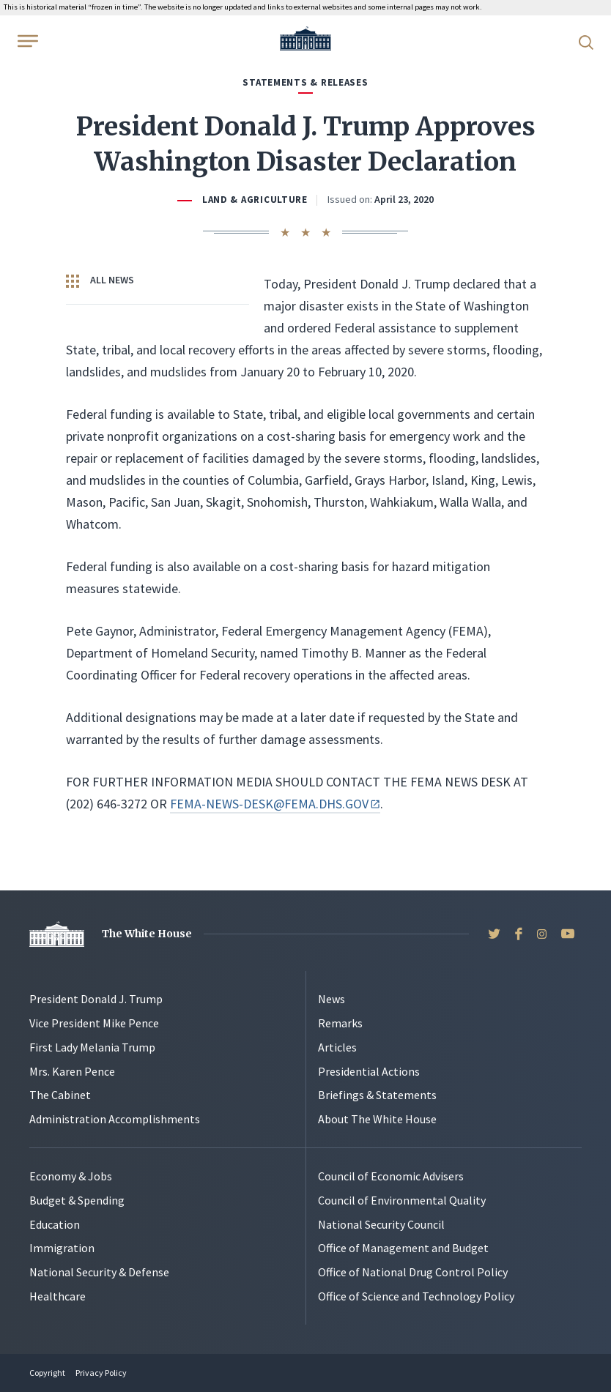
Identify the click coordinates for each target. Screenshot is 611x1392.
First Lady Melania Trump (92, 1047)
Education (54, 1224)
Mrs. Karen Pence (72, 1071)
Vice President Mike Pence (94, 1023)
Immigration (62, 1247)
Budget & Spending (77, 1200)
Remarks (340, 1023)
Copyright (47, 1372)
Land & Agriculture (255, 199)
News (331, 998)
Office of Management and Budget (403, 1247)
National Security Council (381, 1224)
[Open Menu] (26, 41)
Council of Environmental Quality (402, 1200)
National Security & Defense (99, 1272)
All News (100, 280)
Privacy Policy (101, 1372)
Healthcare (57, 1296)
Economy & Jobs (70, 1176)
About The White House (377, 1119)
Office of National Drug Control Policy (413, 1272)
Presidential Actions (369, 1071)
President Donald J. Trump (96, 998)
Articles (337, 1047)
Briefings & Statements (377, 1094)
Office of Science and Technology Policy (416, 1296)
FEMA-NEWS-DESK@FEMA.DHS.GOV (274, 803)
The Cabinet (60, 1094)
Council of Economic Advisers (391, 1176)
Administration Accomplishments (114, 1119)
